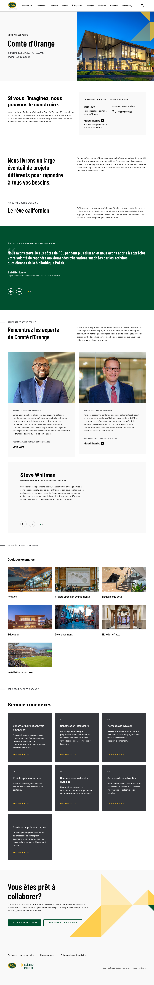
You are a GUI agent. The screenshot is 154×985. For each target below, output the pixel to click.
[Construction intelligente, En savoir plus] (72, 754)
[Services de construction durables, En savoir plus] (72, 803)
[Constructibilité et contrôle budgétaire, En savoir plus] (25, 754)
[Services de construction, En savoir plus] (119, 803)
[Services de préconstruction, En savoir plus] (25, 852)
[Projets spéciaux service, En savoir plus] (25, 803)
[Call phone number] (122, 111)
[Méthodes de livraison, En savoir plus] (119, 754)
